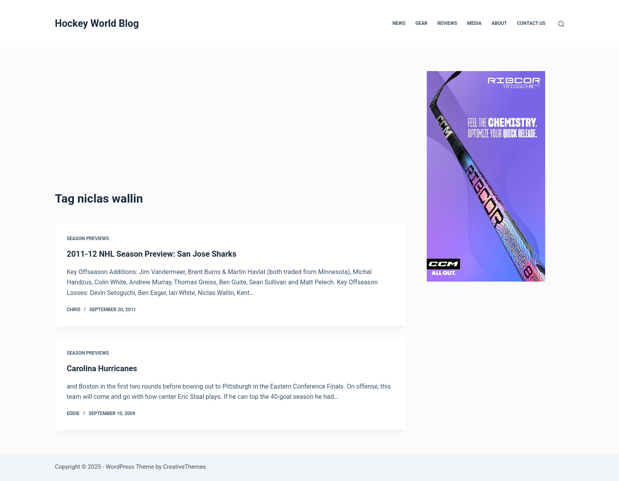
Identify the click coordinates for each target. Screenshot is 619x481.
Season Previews (88, 238)
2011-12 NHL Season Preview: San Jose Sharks (151, 254)
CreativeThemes (184, 466)
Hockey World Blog (97, 23)
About (499, 23)
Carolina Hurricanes (102, 368)
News (398, 23)
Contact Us (531, 23)
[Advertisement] (230, 130)
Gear (421, 23)
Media (474, 23)
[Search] (561, 24)
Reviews (447, 23)
